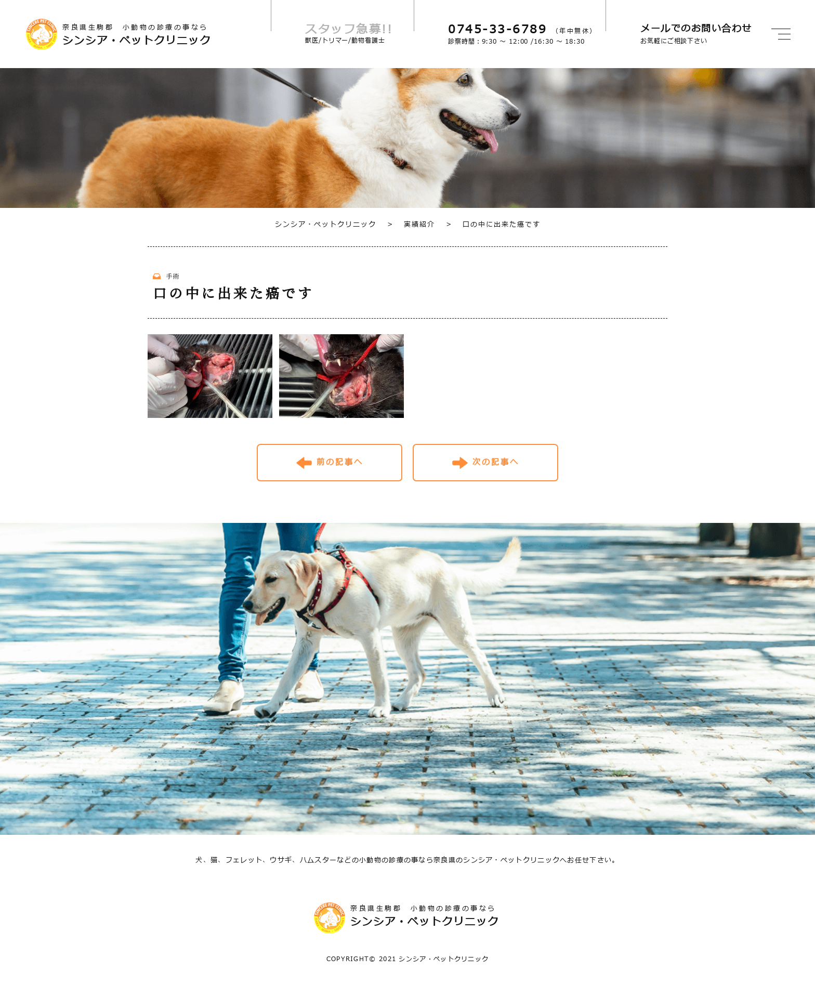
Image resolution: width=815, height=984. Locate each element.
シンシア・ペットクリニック (325, 224)
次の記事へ (495, 462)
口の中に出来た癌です (493, 224)
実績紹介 (411, 224)
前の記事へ (340, 462)
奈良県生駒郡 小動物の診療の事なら (166, 35)
